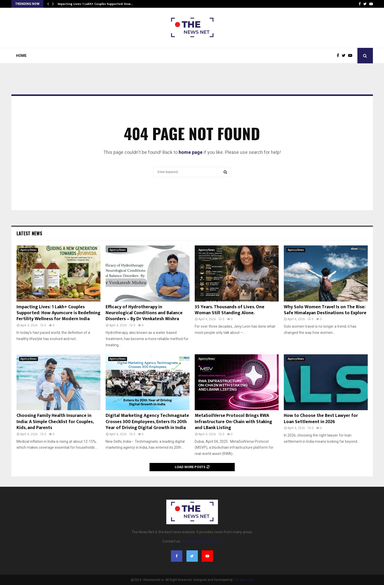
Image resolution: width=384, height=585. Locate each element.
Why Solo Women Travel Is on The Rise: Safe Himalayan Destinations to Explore (325, 310)
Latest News (29, 233)
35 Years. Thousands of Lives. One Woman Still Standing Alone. (229, 310)
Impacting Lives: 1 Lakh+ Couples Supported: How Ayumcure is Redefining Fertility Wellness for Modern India (58, 313)
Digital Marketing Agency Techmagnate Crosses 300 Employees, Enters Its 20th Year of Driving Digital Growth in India (147, 422)
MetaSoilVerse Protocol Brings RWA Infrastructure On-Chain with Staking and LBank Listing (233, 422)
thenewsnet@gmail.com (202, 541)
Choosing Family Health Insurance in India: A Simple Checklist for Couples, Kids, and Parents (55, 422)
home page (190, 152)
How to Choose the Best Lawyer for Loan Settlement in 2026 (321, 418)
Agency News (28, 250)
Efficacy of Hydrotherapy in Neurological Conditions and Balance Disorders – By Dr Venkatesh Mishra (144, 313)
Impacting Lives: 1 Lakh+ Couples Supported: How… (95, 3)
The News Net (243, 580)
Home (21, 56)
